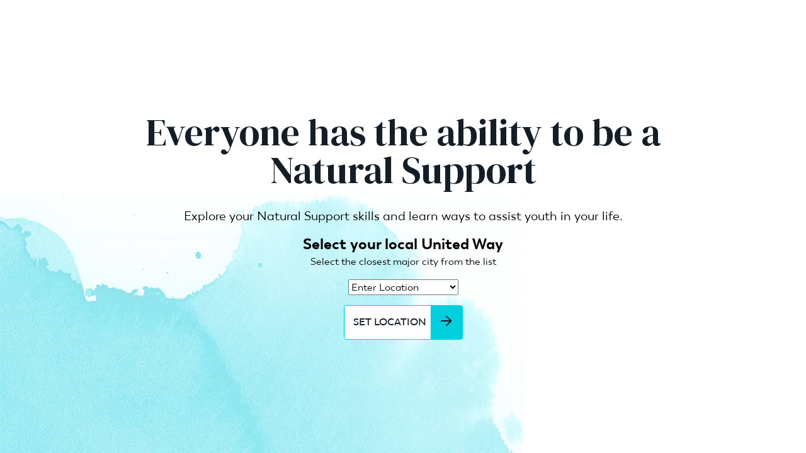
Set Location (407, 322)
